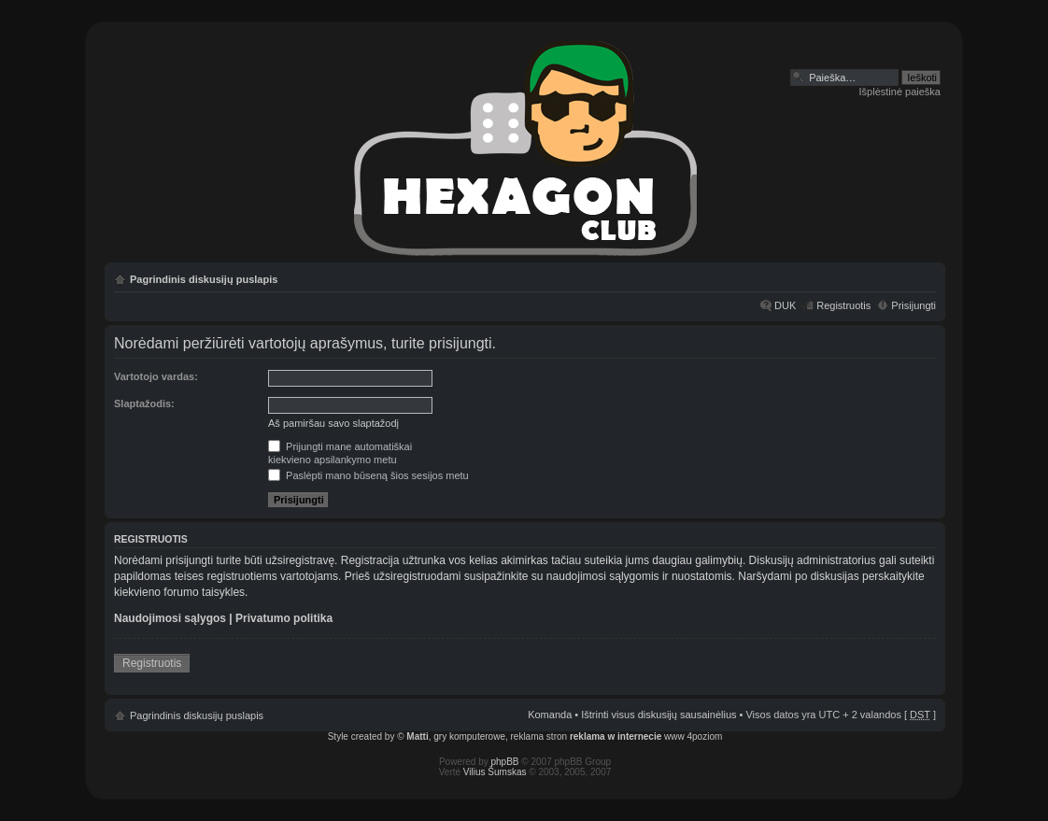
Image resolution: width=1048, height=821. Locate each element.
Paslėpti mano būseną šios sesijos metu (368, 475)
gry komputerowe (469, 736)
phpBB (505, 762)
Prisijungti (913, 305)
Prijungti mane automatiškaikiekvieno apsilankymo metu (340, 453)
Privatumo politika (284, 618)
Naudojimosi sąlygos (170, 618)
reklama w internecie (615, 736)
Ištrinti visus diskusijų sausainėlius (658, 714)
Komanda (550, 714)
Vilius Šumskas (495, 772)
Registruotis (843, 305)
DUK (785, 305)
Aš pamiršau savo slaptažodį (333, 423)
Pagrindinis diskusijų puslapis (203, 279)
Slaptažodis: (144, 403)
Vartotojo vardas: (156, 376)
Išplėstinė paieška (900, 91)
